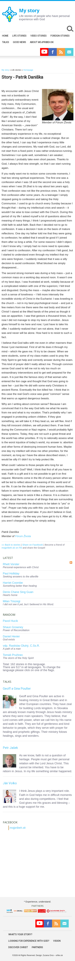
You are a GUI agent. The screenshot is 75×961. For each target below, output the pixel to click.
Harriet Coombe (13, 582)
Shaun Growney (13, 627)
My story (29, 10)
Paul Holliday (11, 573)
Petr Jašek (10, 748)
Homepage (28, 70)
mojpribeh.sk (18, 827)
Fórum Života (23, 536)
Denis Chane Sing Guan (18, 592)
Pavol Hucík (10, 620)
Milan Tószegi (11, 601)
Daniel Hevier (11, 636)
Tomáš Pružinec (13, 655)
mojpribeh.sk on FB (12, 547)
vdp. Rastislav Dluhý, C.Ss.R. (21, 645)
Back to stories (12, 544)
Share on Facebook (32, 544)
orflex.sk (59, 955)
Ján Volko (10, 783)
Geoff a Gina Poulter (17, 688)
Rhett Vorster (11, 564)
